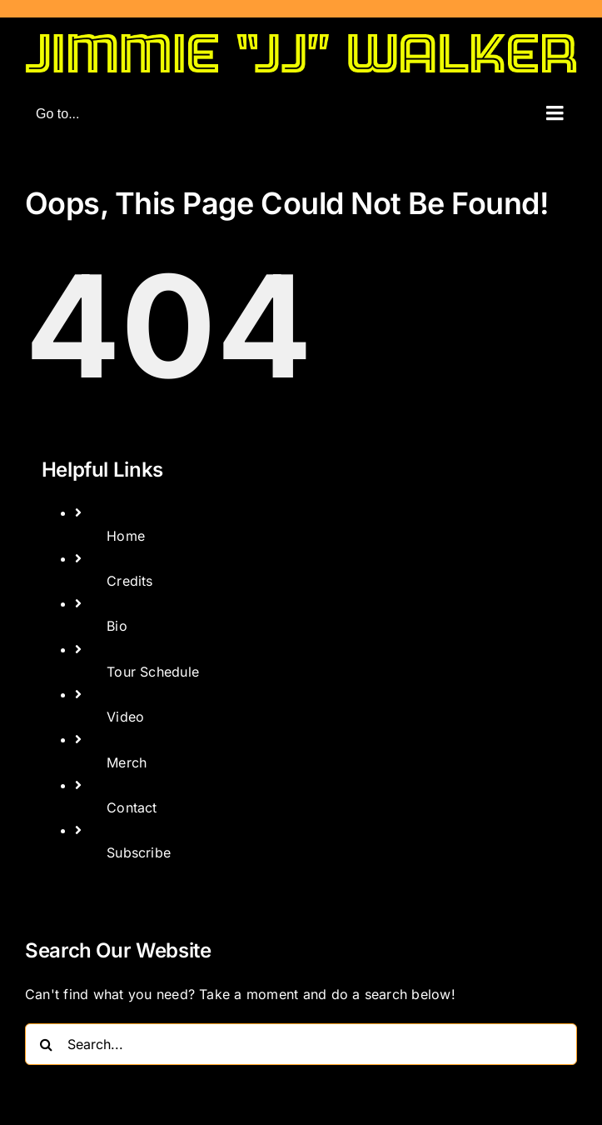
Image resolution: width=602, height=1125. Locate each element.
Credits (130, 580)
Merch (127, 762)
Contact (132, 807)
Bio (117, 626)
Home (126, 536)
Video (125, 716)
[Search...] (301, 1044)
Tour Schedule (153, 671)
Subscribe (139, 852)
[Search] (46, 1044)
